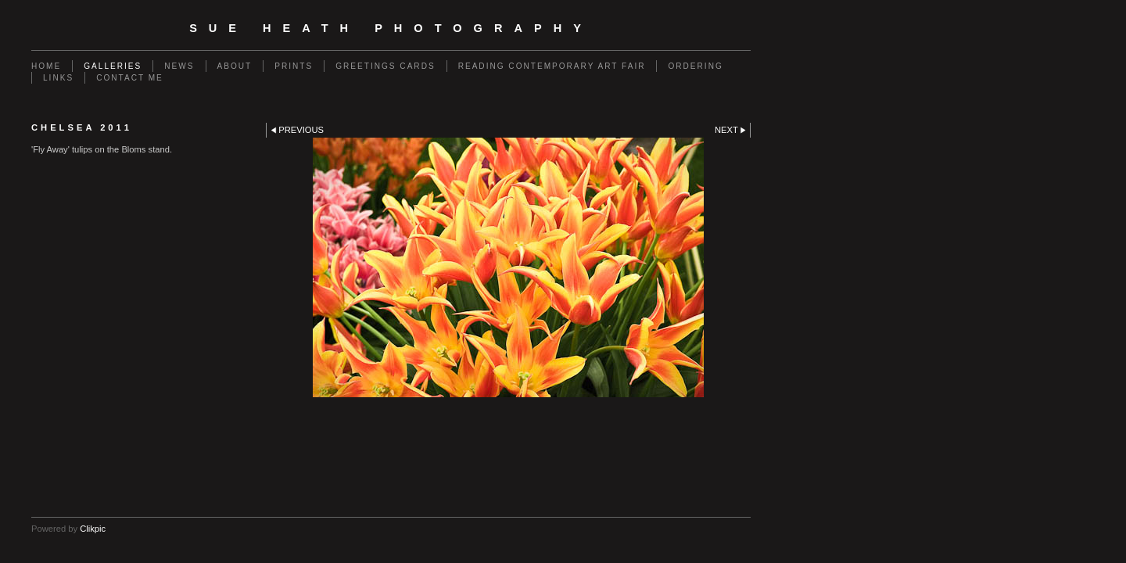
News (179, 66)
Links (58, 78)
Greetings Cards (385, 66)
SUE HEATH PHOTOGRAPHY (391, 28)
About (235, 66)
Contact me (129, 78)
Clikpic (93, 528)
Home (46, 66)
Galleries (113, 66)
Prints (293, 66)
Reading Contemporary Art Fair (552, 66)
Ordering (695, 66)
